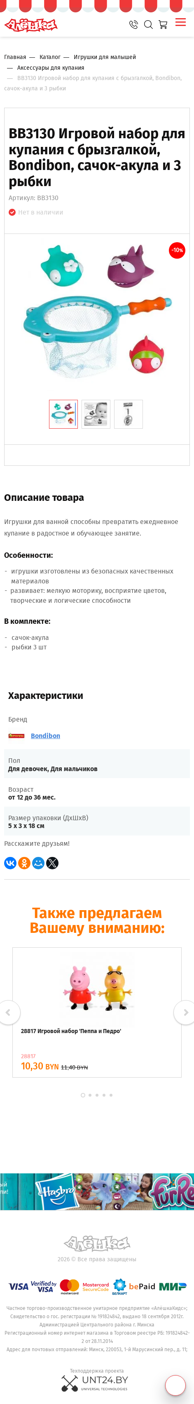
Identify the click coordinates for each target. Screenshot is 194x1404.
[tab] (63, 414)
